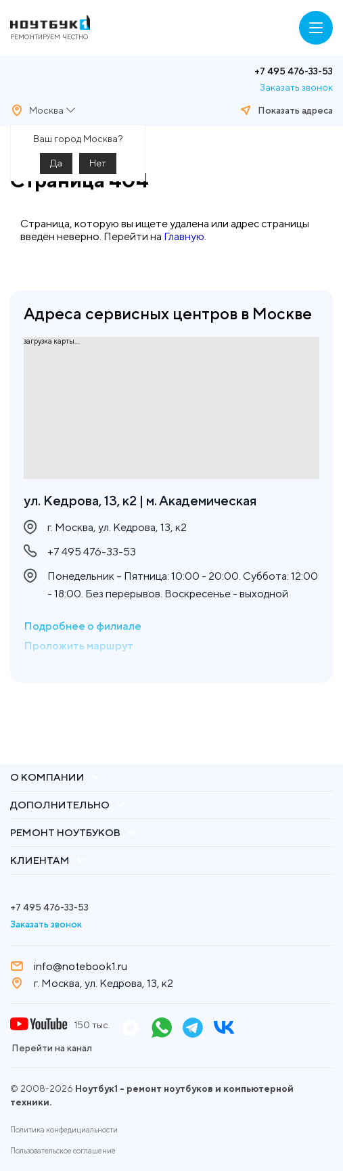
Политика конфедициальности (64, 1130)
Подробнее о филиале (82, 626)
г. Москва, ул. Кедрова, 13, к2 (103, 983)
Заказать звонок (296, 87)
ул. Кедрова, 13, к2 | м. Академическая (140, 500)
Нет (97, 163)
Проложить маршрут (78, 645)
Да (56, 163)
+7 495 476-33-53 (293, 71)
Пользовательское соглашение (63, 1151)
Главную (184, 236)
